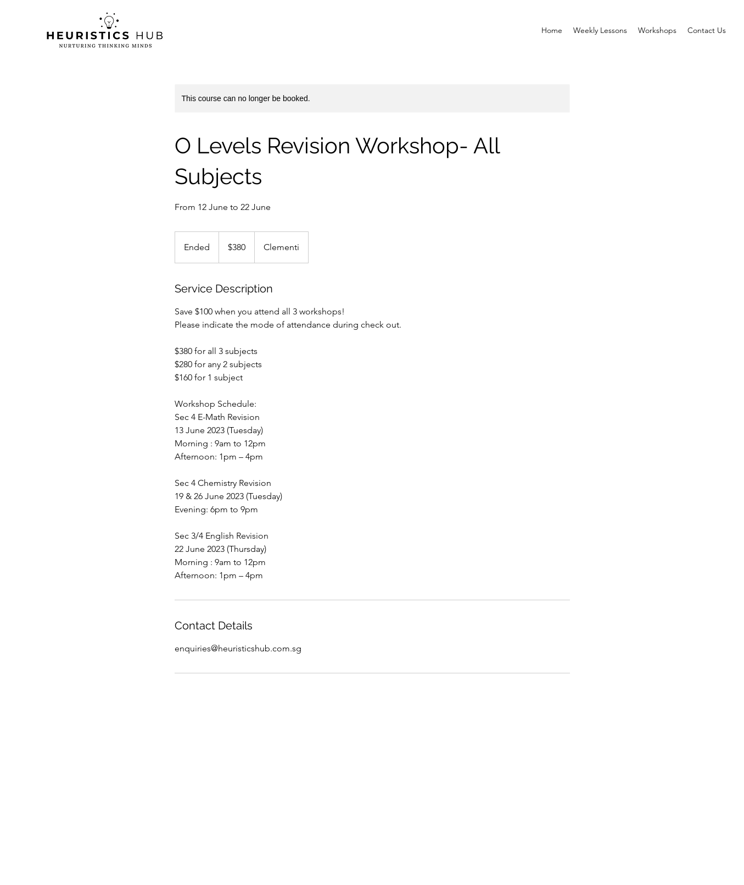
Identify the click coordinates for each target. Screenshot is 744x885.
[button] (657, 30)
